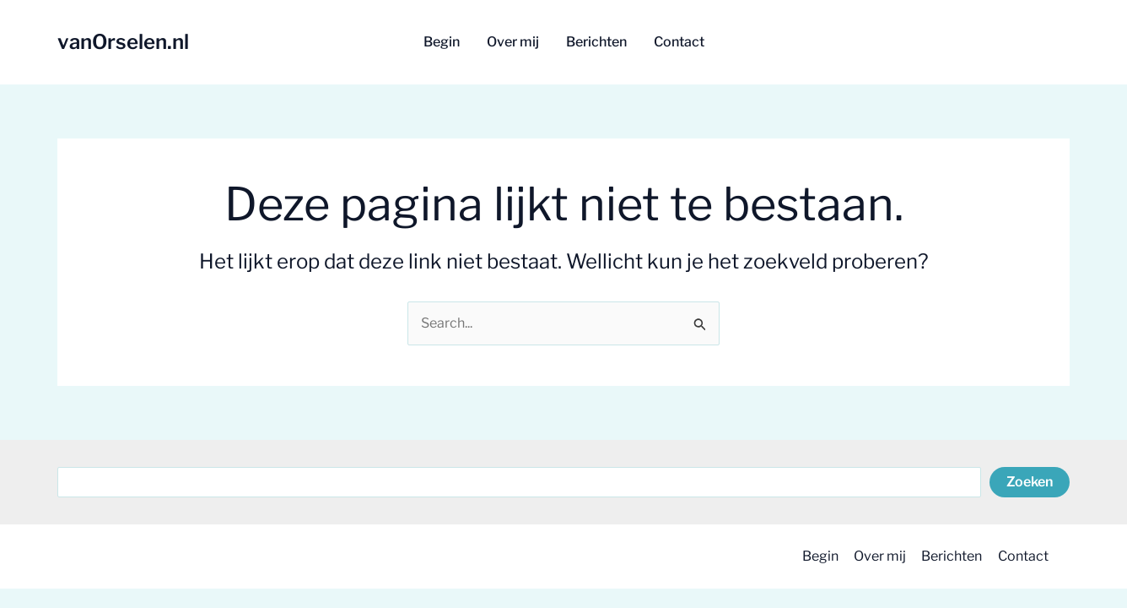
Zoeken (1029, 482)
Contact (1021, 556)
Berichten (949, 556)
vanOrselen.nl (123, 42)
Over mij (875, 556)
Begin (814, 556)
